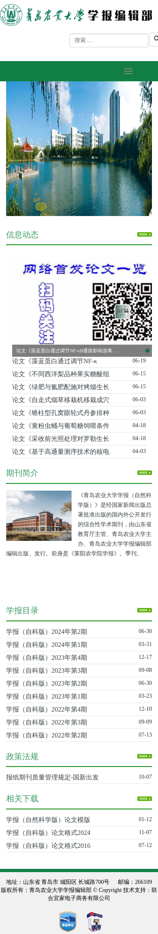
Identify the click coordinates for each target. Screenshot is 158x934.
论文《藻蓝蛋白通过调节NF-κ (54, 361)
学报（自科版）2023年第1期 (46, 696)
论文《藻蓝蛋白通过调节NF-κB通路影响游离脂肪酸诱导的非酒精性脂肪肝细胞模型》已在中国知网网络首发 (66, 351)
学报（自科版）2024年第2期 (46, 631)
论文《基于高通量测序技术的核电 (60, 451)
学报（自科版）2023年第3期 (46, 670)
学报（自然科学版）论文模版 (48, 819)
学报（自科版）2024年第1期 (46, 644)
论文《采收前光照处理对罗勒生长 (60, 438)
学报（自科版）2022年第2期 (46, 735)
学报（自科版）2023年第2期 (46, 683)
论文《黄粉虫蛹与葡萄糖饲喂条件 (60, 425)
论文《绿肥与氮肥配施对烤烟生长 (60, 386)
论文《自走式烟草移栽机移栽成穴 (60, 399)
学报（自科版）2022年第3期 (46, 722)
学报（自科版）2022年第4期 (46, 709)
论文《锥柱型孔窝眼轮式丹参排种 (60, 412)
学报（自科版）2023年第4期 (46, 657)
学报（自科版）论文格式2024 (48, 832)
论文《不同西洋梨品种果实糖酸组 (60, 374)
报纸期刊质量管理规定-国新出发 (52, 777)
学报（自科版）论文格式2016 (48, 845)
